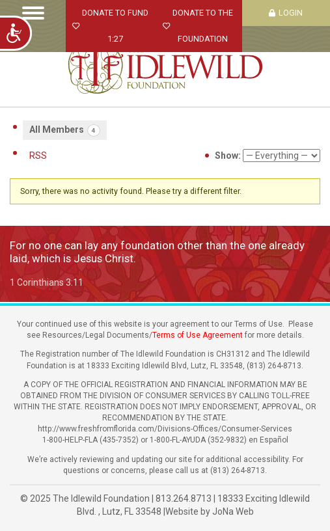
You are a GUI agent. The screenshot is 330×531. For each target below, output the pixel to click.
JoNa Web (233, 511)
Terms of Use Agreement (197, 335)
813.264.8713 (184, 498)
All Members (64, 130)
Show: (228, 155)
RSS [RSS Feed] (38, 155)
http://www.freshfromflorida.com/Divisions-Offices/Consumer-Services (165, 428)
